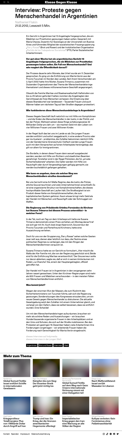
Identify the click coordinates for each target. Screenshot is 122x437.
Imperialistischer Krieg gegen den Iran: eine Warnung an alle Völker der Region (73, 422)
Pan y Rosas (33, 47)
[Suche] (8, 2)
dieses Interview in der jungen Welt (43, 339)
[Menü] (4, 2)
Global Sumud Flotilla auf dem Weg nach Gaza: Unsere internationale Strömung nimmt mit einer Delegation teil (75, 387)
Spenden (15, 434)
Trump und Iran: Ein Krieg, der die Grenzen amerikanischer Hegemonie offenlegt (44, 422)
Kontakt (6, 434)
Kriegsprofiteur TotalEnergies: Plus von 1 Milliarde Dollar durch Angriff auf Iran (14, 422)
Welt (66, 345)
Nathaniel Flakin (26, 22)
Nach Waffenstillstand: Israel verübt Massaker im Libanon (103, 383)
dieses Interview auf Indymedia (41, 336)
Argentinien (32, 345)
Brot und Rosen (45, 345)
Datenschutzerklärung (40, 434)
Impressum (25, 434)
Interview (58, 345)
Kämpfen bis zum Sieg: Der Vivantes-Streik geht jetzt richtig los (45, 383)
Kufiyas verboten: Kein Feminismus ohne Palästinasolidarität (103, 421)
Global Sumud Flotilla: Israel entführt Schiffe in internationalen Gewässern (14, 385)
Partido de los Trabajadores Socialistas (46, 50)
